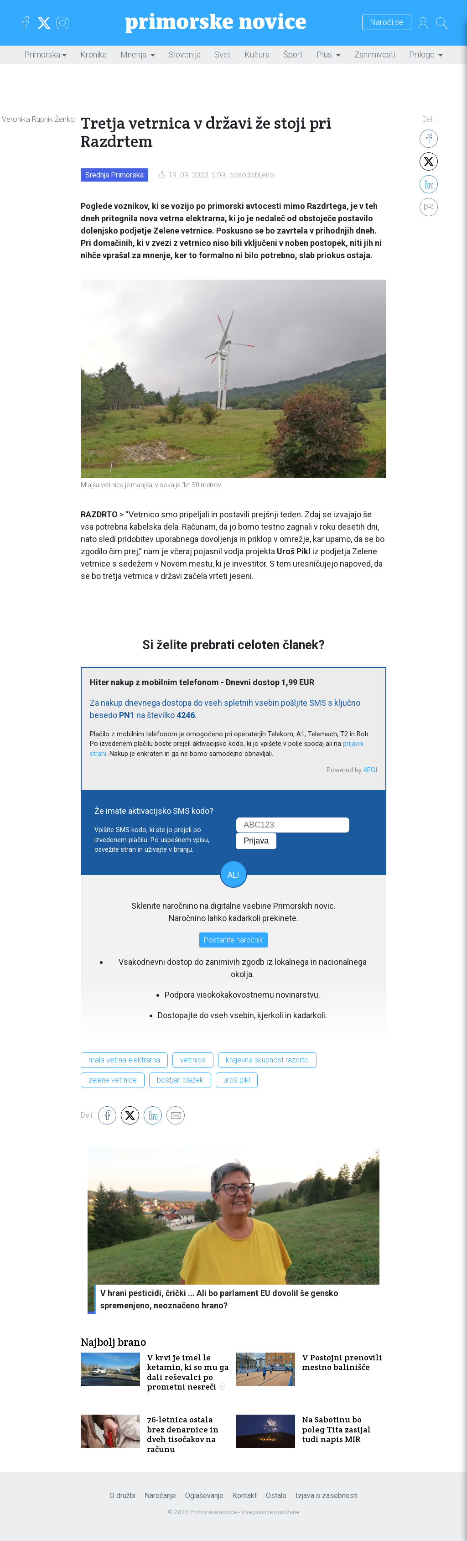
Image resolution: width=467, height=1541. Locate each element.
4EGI (370, 770)
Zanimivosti (374, 54)
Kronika (93, 54)
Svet (222, 54)
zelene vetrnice (112, 1080)
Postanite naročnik (233, 940)
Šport (293, 54)
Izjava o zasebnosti (327, 1495)
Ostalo (276, 1495)
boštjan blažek (180, 1080)
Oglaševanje (204, 1495)
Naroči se (387, 22)
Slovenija (185, 54)
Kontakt (245, 1495)
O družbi (122, 1495)
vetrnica (193, 1060)
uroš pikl (236, 1080)
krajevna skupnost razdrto (267, 1060)
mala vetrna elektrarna (124, 1060)
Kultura (257, 54)
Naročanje (160, 1495)
